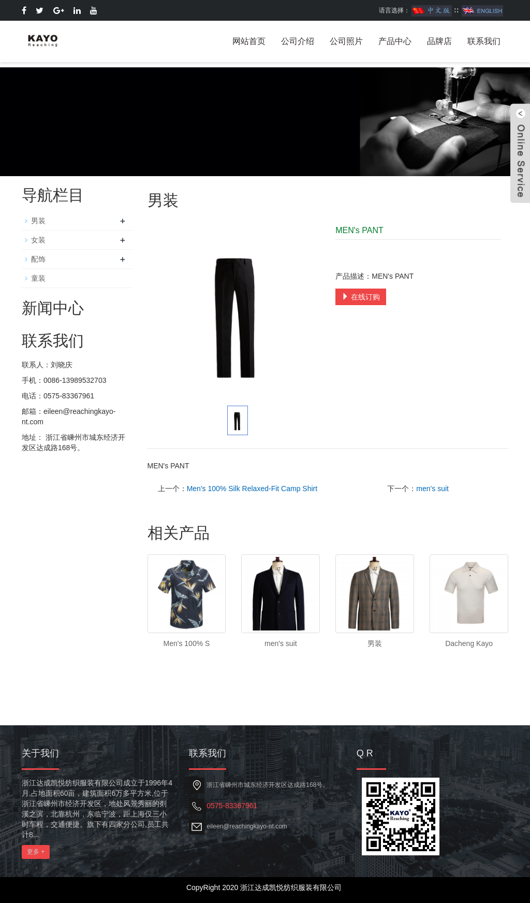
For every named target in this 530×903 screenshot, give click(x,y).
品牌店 (439, 41)
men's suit (432, 488)
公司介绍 (297, 41)
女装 (38, 240)
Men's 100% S (187, 643)
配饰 (38, 259)
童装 (38, 278)
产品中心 (394, 41)
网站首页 (249, 41)
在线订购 (361, 297)
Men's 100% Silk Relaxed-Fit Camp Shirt (252, 488)
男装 (374, 643)
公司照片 (346, 41)
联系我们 (483, 41)
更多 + (36, 851)
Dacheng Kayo (469, 643)
